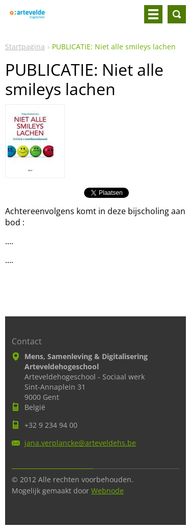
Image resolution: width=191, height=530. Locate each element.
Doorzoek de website (177, 14)
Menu (153, 14)
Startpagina (25, 46)
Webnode (107, 490)
